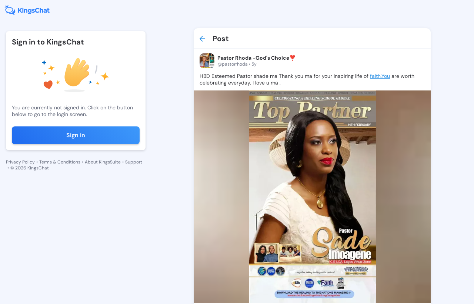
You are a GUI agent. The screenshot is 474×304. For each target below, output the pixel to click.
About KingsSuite (103, 162)
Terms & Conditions (59, 162)
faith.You (380, 76)
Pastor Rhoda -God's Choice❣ (256, 57)
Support (133, 162)
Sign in (75, 135)
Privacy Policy (20, 162)
